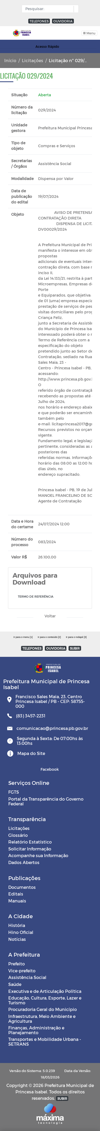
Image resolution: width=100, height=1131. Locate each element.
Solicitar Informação (29, 848)
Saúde (14, 984)
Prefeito (16, 963)
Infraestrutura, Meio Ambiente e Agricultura (41, 1019)
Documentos (22, 887)
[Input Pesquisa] (49, 8)
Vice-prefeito (21, 970)
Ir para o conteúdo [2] (49, 637)
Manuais (17, 900)
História (16, 925)
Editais (15, 893)
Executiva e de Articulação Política (44, 991)
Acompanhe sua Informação (38, 855)
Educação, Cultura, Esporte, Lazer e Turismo (44, 1000)
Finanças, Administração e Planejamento (36, 1030)
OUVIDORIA (63, 21)
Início (10, 60)
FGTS (13, 791)
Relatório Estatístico (30, 841)
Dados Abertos (23, 862)
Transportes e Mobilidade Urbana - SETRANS (44, 1041)
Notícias (17, 939)
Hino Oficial (20, 932)
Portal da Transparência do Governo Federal (45, 801)
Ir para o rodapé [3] (76, 637)
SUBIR (75, 648)
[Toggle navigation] (89, 32)
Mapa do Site (31, 753)
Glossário (18, 835)
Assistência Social (27, 977)
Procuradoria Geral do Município (42, 1009)
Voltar (50, 616)
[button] (75, 9)
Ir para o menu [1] (23, 637)
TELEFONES (39, 21)
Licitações (32, 60)
